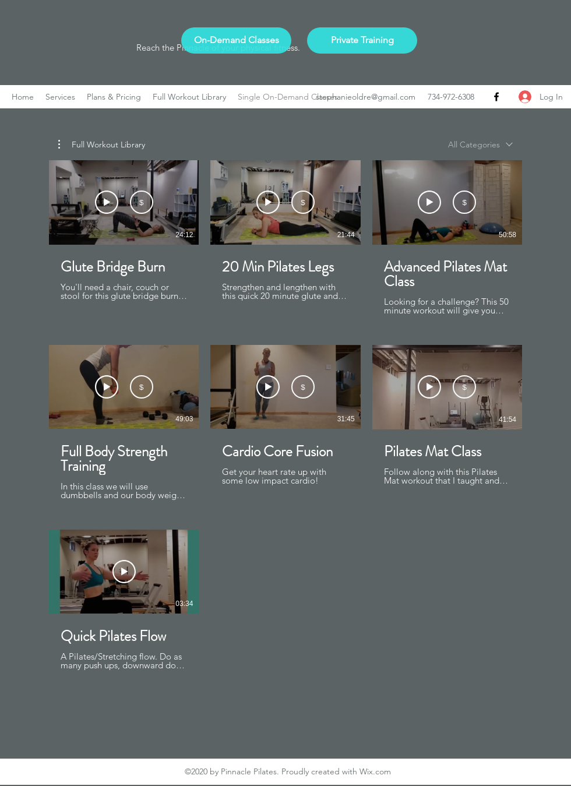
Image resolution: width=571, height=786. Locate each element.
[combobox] (480, 144)
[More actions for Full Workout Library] (101, 144)
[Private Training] (362, 40)
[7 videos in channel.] (285, 422)
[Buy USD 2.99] (141, 202)
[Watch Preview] (106, 202)
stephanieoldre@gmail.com (365, 96)
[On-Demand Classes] (236, 40)
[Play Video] (124, 571)
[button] (101, 144)
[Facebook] (496, 97)
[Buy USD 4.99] (464, 202)
